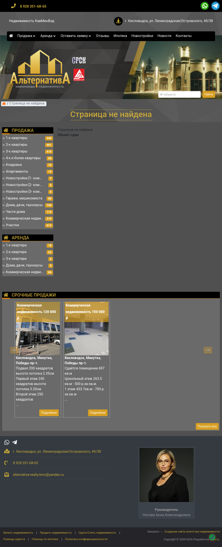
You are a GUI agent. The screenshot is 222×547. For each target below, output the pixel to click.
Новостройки (142, 36)
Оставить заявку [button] (76, 36)
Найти (208, 94)
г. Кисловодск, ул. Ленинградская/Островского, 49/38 (169, 21)
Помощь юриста (14, 539)
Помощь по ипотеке (45, 539)
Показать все (207, 426)
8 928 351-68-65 (33, 6)
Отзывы (102, 36)
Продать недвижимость (56, 532)
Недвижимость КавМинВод (31, 21)
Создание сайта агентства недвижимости (192, 531)
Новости (164, 36)
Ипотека (120, 36)
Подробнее (49, 412)
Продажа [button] (26, 36)
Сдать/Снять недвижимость (97, 532)
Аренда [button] (48, 36)
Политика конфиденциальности (86, 539)
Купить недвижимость (18, 532)
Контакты (184, 36)
